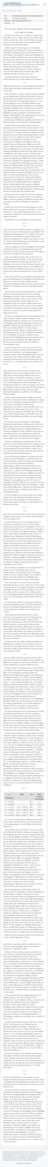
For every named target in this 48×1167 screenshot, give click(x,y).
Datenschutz (20, 1163)
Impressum (28, 1163)
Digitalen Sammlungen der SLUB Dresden (14, 1158)
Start (4, 10)
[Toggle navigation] (44, 4)
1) (33, 1064)
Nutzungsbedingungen (30, 1160)
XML (13, 23)
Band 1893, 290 (11, 10)
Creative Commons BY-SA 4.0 (11, 1154)
